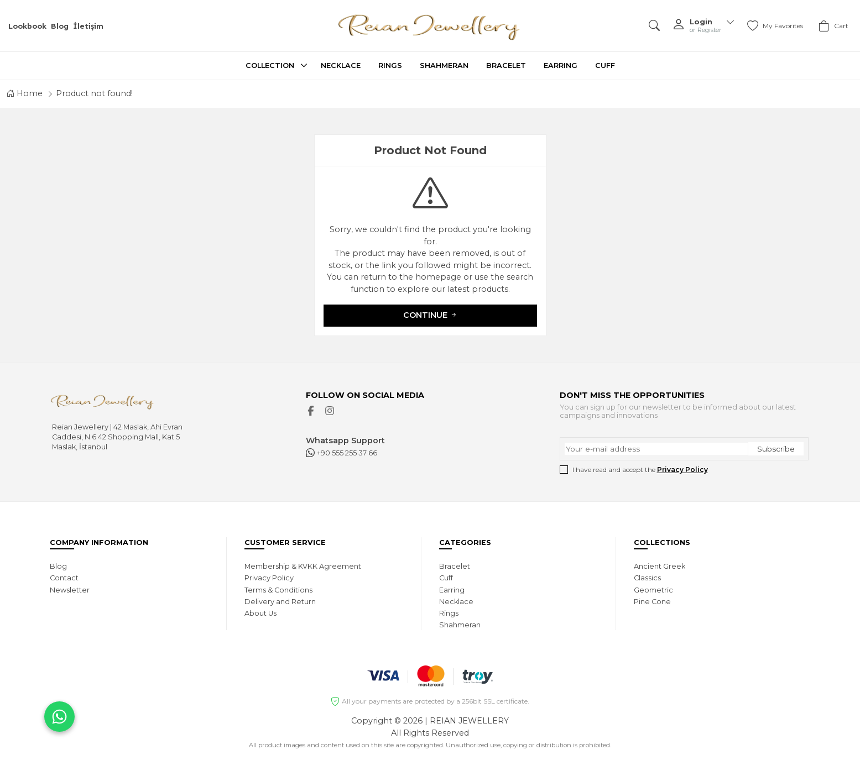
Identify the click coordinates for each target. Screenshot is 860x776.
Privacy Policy (682, 469)
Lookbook (27, 26)
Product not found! (94, 93)
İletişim (88, 26)
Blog (60, 26)
